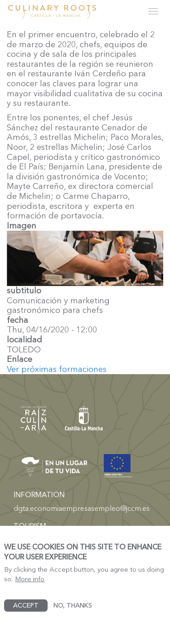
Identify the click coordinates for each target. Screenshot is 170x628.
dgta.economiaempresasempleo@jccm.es (82, 508)
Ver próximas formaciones (57, 369)
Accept (26, 611)
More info (29, 585)
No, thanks (72, 611)
